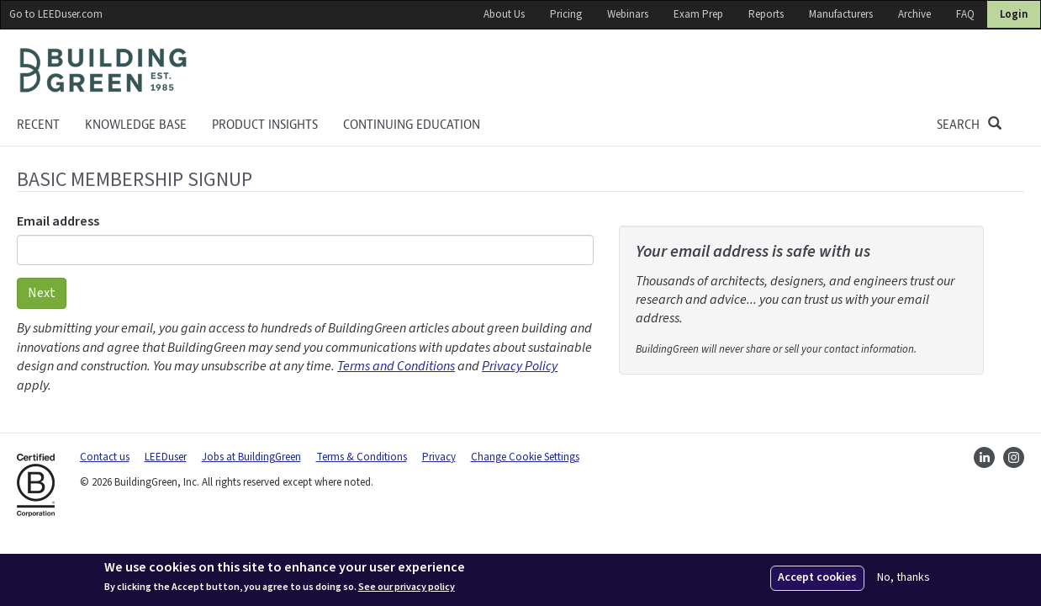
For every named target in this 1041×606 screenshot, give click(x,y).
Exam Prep (698, 14)
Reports (766, 14)
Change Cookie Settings (525, 457)
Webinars (627, 14)
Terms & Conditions (361, 457)
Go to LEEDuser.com (56, 14)
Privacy (439, 457)
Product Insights (265, 124)
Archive (914, 14)
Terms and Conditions (396, 366)
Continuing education (411, 124)
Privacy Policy (519, 366)
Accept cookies (817, 577)
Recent (38, 124)
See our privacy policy (406, 587)
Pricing (566, 14)
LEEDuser (166, 457)
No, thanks (903, 578)
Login (1014, 14)
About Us (504, 14)
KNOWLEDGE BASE (136, 124)
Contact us (104, 457)
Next (41, 293)
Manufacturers (841, 14)
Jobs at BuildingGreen (251, 457)
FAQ (965, 14)
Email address (58, 221)
